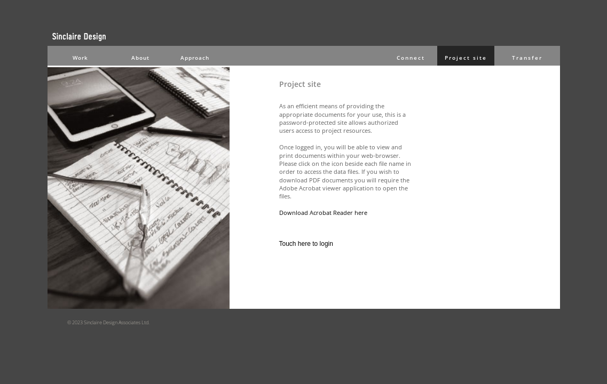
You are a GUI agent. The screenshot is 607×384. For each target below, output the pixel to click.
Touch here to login (306, 243)
